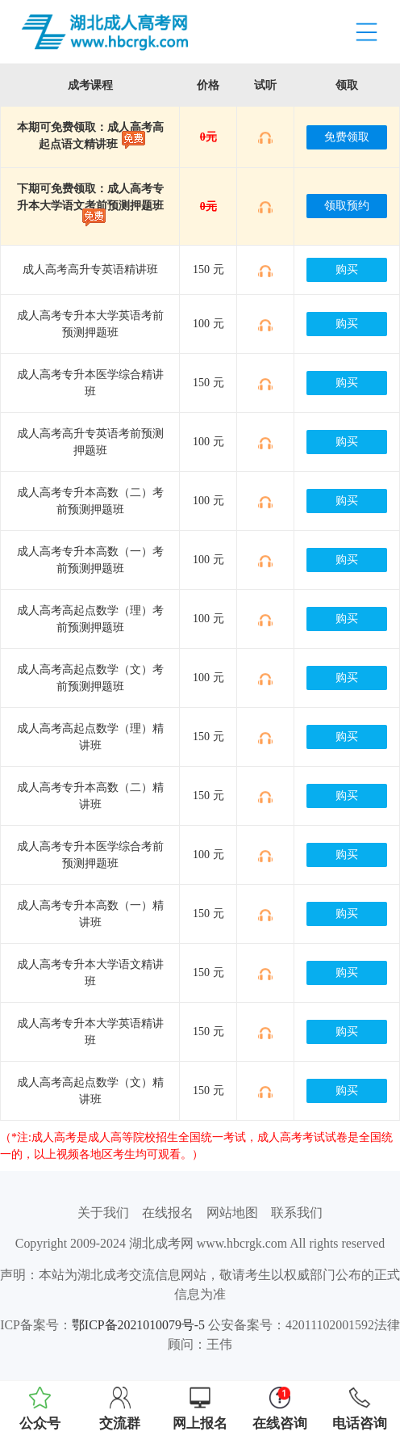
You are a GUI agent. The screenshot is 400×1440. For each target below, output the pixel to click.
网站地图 (232, 1212)
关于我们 (103, 1212)
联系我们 (297, 1212)
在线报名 (168, 1212)
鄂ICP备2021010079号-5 (138, 1325)
